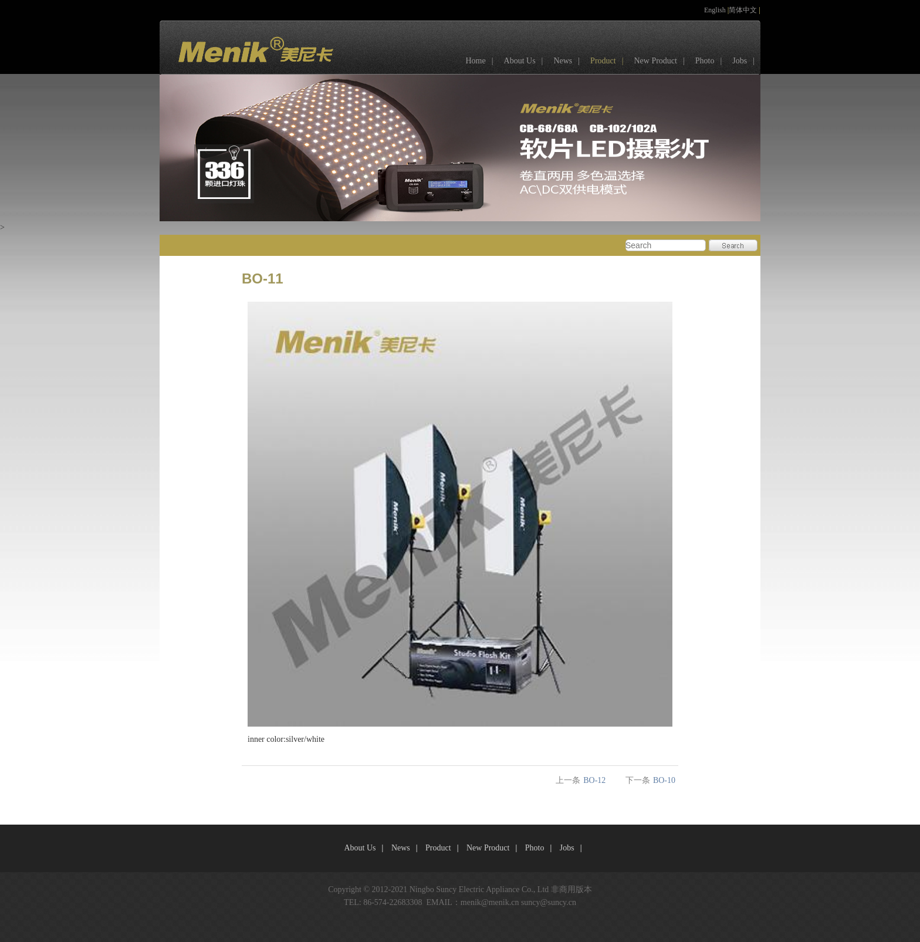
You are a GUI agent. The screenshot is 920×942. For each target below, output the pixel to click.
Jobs (746, 60)
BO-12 (594, 780)
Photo (711, 60)
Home (482, 60)
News (569, 60)
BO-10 (664, 780)
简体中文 (744, 10)
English (716, 10)
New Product (662, 60)
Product (609, 60)
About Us (526, 60)
